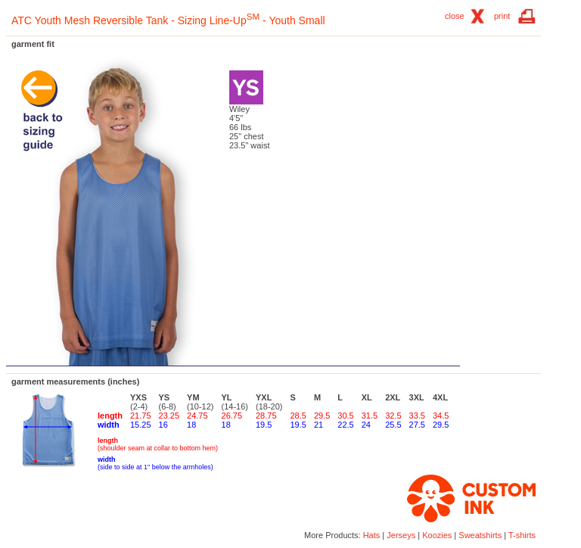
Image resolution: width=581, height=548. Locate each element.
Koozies (437, 535)
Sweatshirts (480, 535)
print (502, 15)
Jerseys (401, 535)
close (454, 15)
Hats (372, 535)
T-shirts (522, 535)
